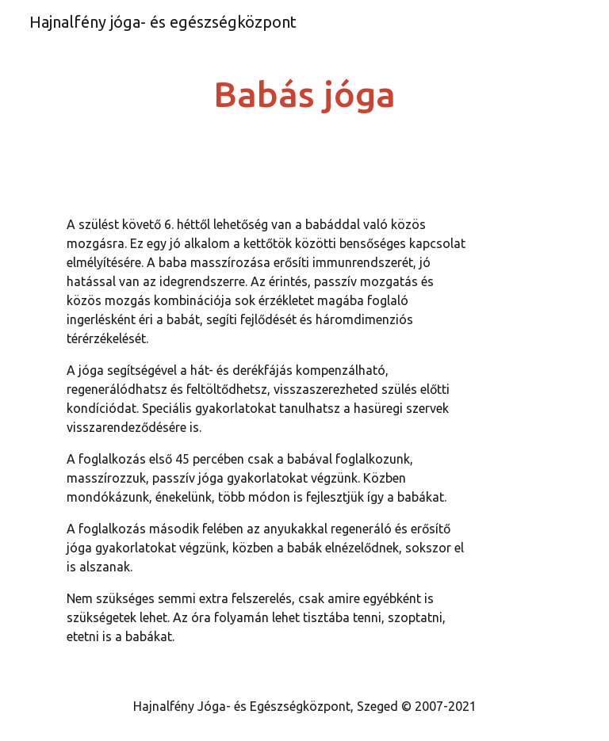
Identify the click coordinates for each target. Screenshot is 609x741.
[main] (304, 94)
